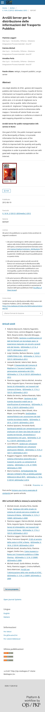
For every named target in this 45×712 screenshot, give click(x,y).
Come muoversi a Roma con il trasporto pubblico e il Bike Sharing (23, 554)
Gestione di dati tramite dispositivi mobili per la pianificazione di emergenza (22, 401)
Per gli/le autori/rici (10, 635)
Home (4, 8)
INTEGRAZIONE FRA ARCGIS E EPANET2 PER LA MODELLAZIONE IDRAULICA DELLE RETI (24, 474)
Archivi (12, 8)
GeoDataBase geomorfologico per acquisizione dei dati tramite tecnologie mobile (23, 416)
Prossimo (36, 485)
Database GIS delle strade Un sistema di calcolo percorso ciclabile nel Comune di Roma (23, 512)
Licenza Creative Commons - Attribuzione (25, 249)
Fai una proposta (11, 589)
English (7, 613)
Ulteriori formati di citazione (14, 313)
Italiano (7, 617)
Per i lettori (7, 631)
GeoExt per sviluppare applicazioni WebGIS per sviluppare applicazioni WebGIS (22, 447)
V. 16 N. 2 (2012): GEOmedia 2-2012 (14, 10)
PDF (7, 191)
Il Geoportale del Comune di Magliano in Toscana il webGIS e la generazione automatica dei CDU (22, 368)
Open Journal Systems (12, 599)
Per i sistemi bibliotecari (12, 639)
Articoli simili (8, 324)
